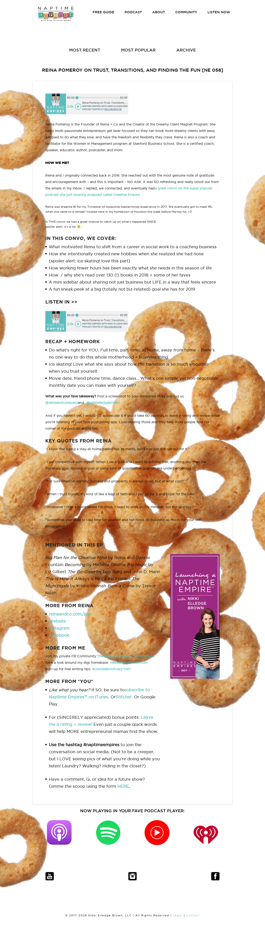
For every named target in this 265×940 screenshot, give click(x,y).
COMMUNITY (186, 12)
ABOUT (158, 12)
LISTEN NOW (218, 12)
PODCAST (133, 12)
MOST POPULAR (138, 50)
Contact (193, 915)
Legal (178, 915)
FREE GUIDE (103, 12)
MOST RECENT (84, 50)
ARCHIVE (186, 50)
